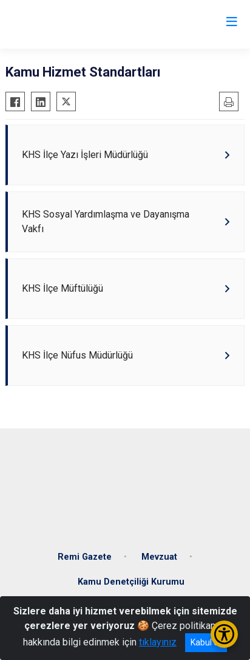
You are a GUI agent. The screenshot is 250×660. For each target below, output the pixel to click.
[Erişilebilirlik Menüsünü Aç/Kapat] (224, 634)
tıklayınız (158, 642)
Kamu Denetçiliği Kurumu (131, 582)
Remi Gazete (85, 557)
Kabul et (206, 642)
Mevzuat (159, 557)
